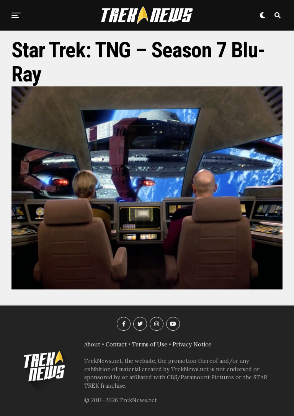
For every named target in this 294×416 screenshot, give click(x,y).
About (92, 344)
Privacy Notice (192, 344)
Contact (116, 344)
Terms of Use (149, 344)
